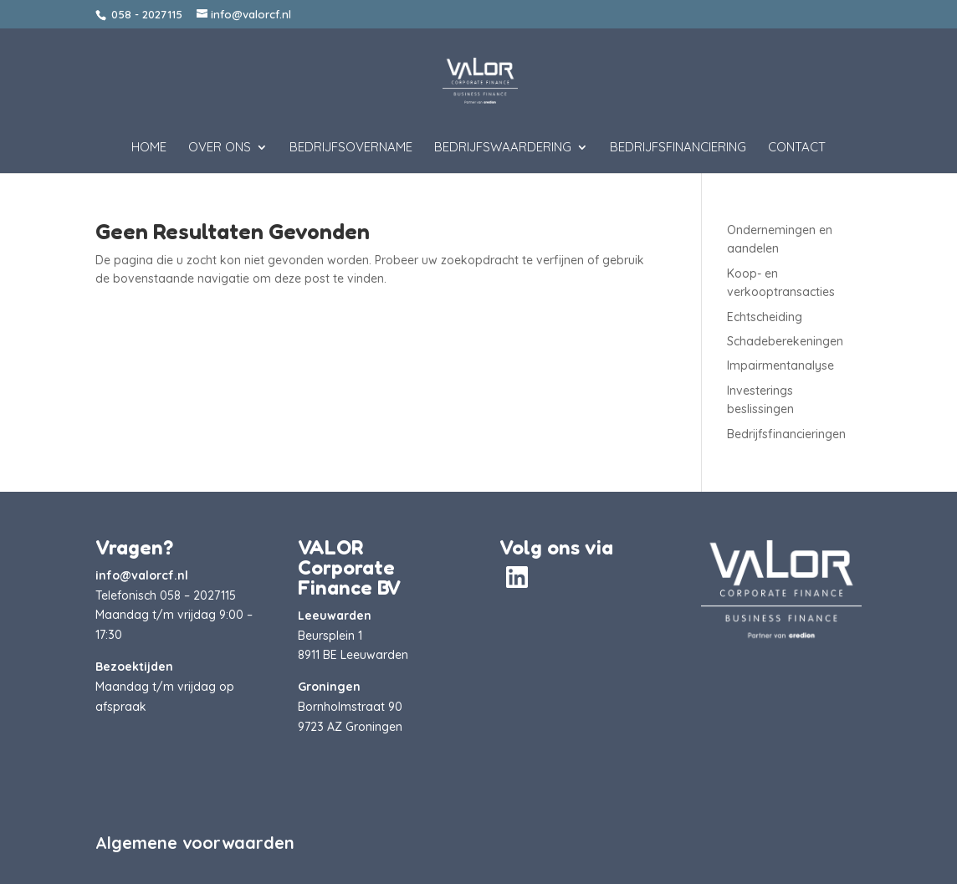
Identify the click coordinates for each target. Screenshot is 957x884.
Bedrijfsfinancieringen (786, 434)
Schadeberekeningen (785, 341)
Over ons (219, 148)
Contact (797, 148)
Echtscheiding (764, 316)
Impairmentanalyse (780, 365)
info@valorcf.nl (141, 575)
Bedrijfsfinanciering (678, 148)
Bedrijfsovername (350, 148)
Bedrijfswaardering (502, 148)
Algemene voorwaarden (194, 842)
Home (148, 148)
